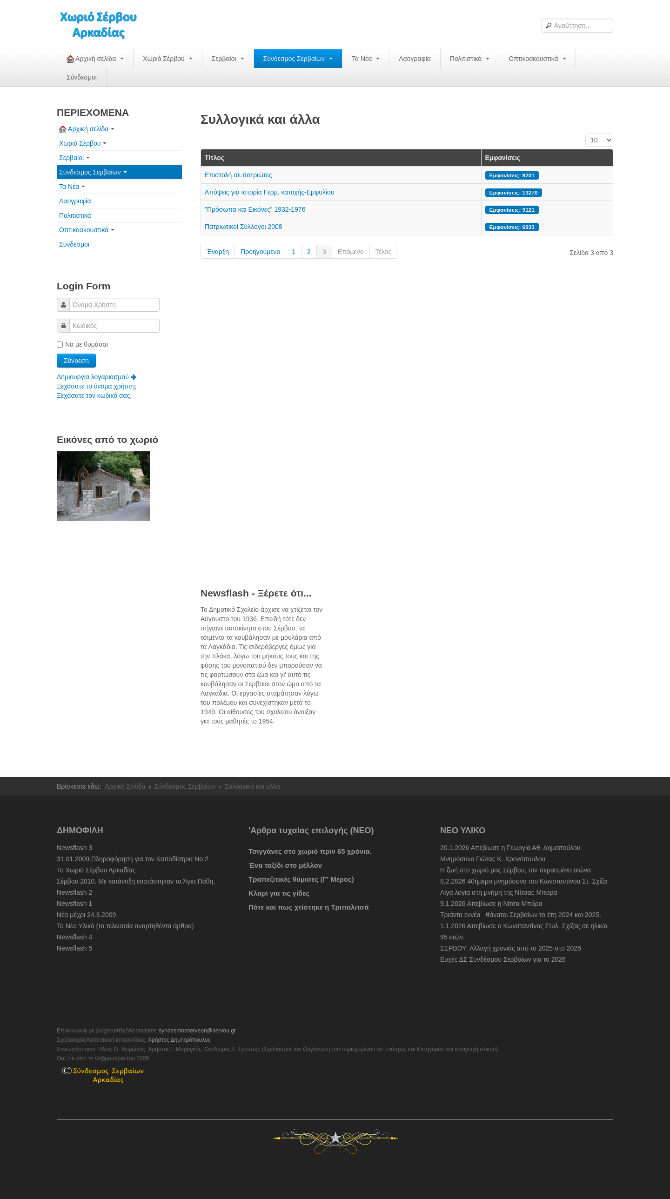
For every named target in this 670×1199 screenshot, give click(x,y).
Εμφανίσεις (503, 157)
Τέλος (383, 251)
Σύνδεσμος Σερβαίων (298, 58)
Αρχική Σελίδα (125, 786)
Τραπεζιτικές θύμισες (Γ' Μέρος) (301, 879)
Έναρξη (218, 251)
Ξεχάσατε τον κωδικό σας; (94, 395)
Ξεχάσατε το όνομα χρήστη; (96, 386)
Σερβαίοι (228, 58)
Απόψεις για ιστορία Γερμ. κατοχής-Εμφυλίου (269, 192)
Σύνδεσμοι (82, 77)
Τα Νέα (366, 58)
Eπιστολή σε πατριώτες (238, 175)
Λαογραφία (415, 58)
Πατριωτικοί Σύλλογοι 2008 (243, 226)
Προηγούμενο (260, 251)
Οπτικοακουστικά (537, 58)
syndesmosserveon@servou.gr (197, 1030)
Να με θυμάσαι (82, 344)
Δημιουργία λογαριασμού (96, 377)
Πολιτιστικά (469, 58)
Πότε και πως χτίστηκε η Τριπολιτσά (308, 907)
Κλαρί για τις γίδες (278, 893)
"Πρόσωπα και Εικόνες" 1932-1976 (255, 209)
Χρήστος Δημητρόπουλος (179, 1040)
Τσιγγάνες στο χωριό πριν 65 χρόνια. (310, 851)
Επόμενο (351, 251)
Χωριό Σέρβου (167, 58)
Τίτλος (214, 157)
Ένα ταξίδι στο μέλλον (285, 865)
